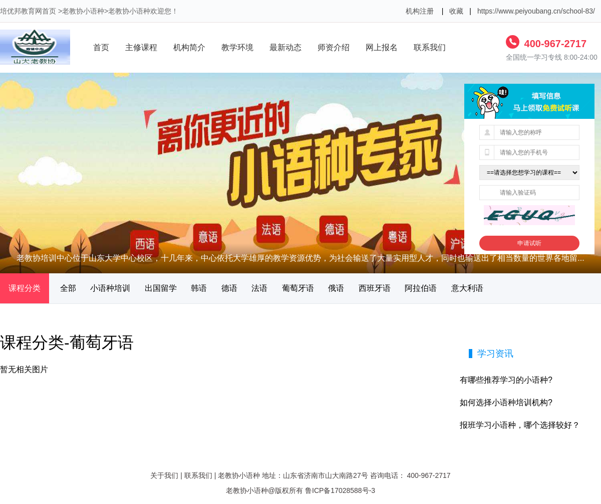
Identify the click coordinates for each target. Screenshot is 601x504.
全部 (68, 288)
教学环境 (237, 47)
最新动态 (285, 47)
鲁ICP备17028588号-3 (340, 490)
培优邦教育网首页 (28, 11)
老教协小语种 (83, 11)
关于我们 (164, 475)
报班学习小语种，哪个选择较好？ (520, 425)
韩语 (199, 288)
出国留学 (161, 288)
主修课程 (141, 47)
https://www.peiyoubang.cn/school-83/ (536, 11)
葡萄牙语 (298, 288)
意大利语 (467, 288)
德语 (229, 288)
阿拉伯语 (421, 288)
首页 (101, 47)
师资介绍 (334, 47)
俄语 (336, 288)
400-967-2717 (553, 43)
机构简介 (189, 47)
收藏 (456, 11)
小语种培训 (110, 288)
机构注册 (420, 11)
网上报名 (382, 47)
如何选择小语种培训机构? (506, 402)
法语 (259, 288)
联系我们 (430, 47)
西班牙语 (375, 288)
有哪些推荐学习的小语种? (506, 380)
